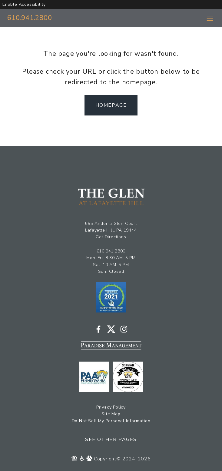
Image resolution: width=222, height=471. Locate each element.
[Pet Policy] (90, 459)
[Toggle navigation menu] (210, 18)
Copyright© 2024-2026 (122, 459)
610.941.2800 (29, 17)
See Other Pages (111, 439)
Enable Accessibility (24, 4)
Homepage (111, 105)
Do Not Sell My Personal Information (111, 421)
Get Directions (111, 237)
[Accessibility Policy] (82, 459)
